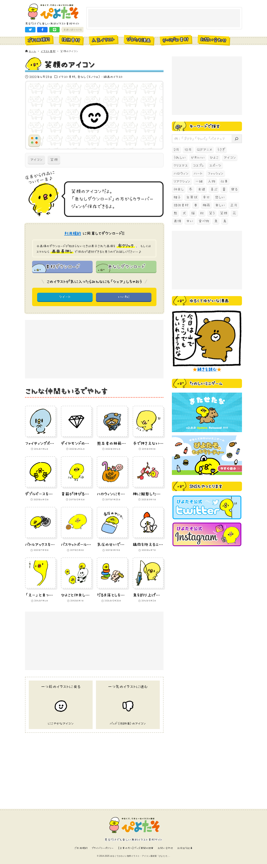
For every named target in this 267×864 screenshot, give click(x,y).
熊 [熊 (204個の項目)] (175, 213)
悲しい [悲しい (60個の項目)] (220, 197)
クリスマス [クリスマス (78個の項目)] (181, 165)
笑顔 (54, 160)
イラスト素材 (66, 76)
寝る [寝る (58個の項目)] (234, 189)
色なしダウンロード (126, 266)
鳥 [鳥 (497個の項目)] (225, 221)
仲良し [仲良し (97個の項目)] (179, 189)
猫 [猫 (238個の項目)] (193, 213)
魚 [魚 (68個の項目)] (216, 221)
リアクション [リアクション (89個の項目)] (182, 181)
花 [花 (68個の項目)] (234, 213)
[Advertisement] (164, 18)
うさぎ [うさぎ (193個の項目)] (221, 149)
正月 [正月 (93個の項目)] (234, 205)
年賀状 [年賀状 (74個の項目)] (191, 197)
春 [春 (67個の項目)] (196, 205)
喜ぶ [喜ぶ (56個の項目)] (213, 189)
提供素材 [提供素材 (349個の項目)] (181, 205)
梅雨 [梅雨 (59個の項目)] (206, 205)
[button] (30, 29)
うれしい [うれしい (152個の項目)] (180, 157)
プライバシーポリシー (103, 848)
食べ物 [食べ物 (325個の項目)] (203, 221)
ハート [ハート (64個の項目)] (198, 173)
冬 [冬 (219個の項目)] (191, 189)
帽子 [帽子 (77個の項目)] (177, 197)
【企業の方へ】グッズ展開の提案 (136, 848)
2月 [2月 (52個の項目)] (176, 149)
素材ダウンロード (62, 266)
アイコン (36, 160)
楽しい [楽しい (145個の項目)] (220, 205)
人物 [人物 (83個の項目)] (211, 181)
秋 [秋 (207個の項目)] (202, 213)
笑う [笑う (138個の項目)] (212, 213)
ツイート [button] (65, 297)
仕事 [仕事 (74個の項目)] (224, 181)
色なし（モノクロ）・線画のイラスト (100, 76)
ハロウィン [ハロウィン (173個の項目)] (181, 173)
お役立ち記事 (185, 848)
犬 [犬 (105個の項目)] (184, 213)
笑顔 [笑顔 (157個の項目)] (223, 213)
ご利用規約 (81, 848)
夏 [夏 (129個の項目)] (224, 189)
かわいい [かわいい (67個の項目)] (198, 157)
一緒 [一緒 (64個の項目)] (199, 181)
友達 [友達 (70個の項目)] (201, 189)
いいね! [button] (124, 297)
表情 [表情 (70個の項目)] (177, 221)
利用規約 (72, 233)
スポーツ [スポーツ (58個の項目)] (215, 165)
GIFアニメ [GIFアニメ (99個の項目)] (204, 149)
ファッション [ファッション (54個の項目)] (215, 173)
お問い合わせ (165, 848)
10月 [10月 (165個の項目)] (188, 149)
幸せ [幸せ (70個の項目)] (206, 197)
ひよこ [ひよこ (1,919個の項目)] (214, 157)
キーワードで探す (204, 126)
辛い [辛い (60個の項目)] (189, 221)
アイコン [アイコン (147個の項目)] (230, 157)
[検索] (237, 139)
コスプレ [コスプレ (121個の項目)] (198, 165)
